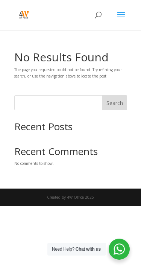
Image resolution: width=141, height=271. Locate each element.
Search (114, 103)
